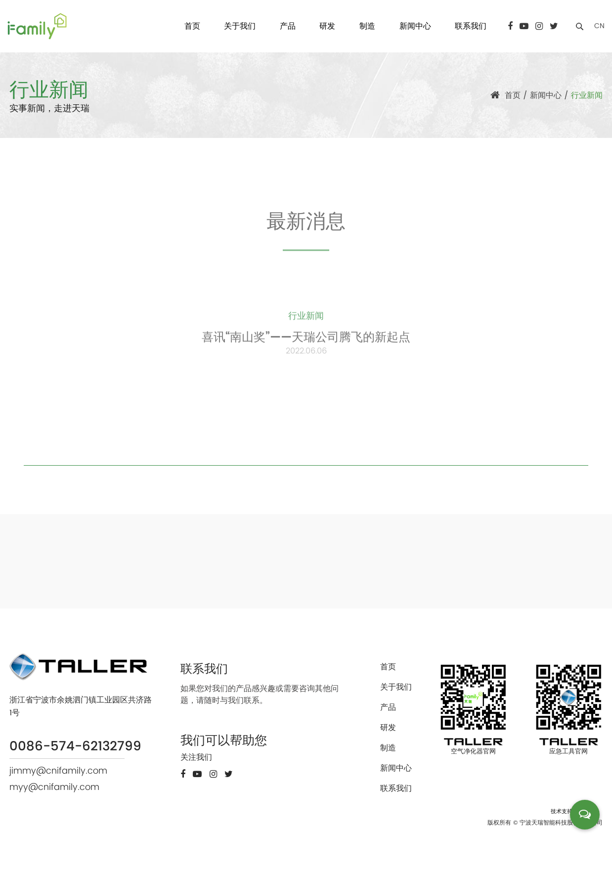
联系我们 (470, 26)
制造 (367, 26)
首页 (192, 26)
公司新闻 (255, 272)
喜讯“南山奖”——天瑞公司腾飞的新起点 (306, 341)
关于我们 (240, 26)
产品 (288, 26)
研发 (327, 26)
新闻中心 (415, 26)
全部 (181, 263)
